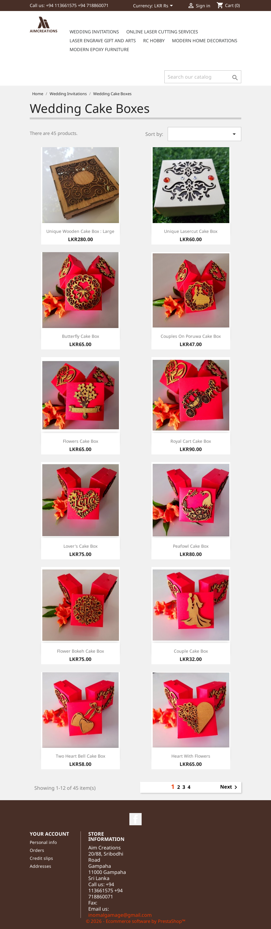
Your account (49, 833)
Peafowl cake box (190, 546)
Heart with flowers (190, 756)
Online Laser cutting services (162, 32)
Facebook (135, 819)
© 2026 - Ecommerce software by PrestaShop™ (135, 921)
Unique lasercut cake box (190, 231)
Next (229, 787)
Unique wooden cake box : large (80, 231)
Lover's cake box (80, 546)
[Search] (202, 76)
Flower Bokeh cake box (80, 651)
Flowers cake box (80, 441)
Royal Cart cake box (190, 441)
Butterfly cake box (80, 336)
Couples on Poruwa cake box (191, 336)
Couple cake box (191, 651)
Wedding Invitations (94, 32)
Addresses (40, 866)
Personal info (43, 842)
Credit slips (41, 858)
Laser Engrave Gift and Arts (103, 40)
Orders (37, 850)
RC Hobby (154, 40)
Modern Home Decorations (204, 40)
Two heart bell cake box (80, 756)
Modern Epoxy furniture (99, 49)
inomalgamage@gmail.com (120, 915)
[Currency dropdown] (164, 6)
